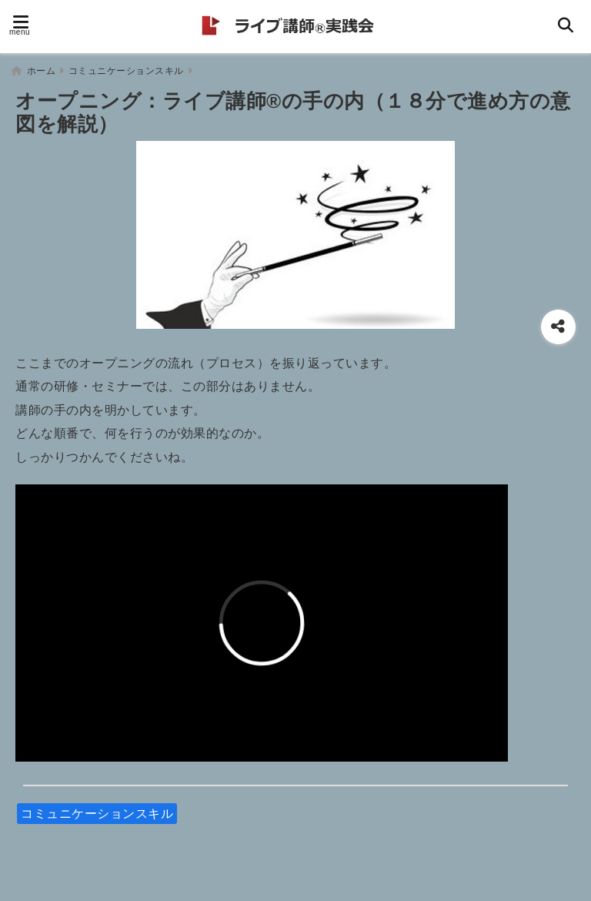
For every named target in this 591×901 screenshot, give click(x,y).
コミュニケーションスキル (97, 813)
